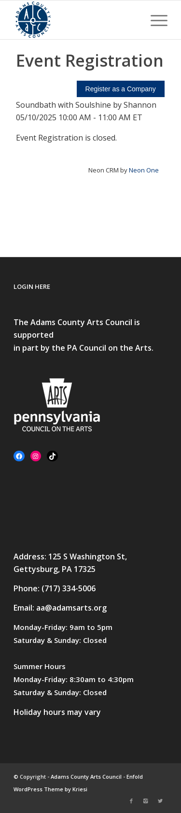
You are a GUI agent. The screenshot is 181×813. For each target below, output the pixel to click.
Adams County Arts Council (86, 776)
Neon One (144, 170)
